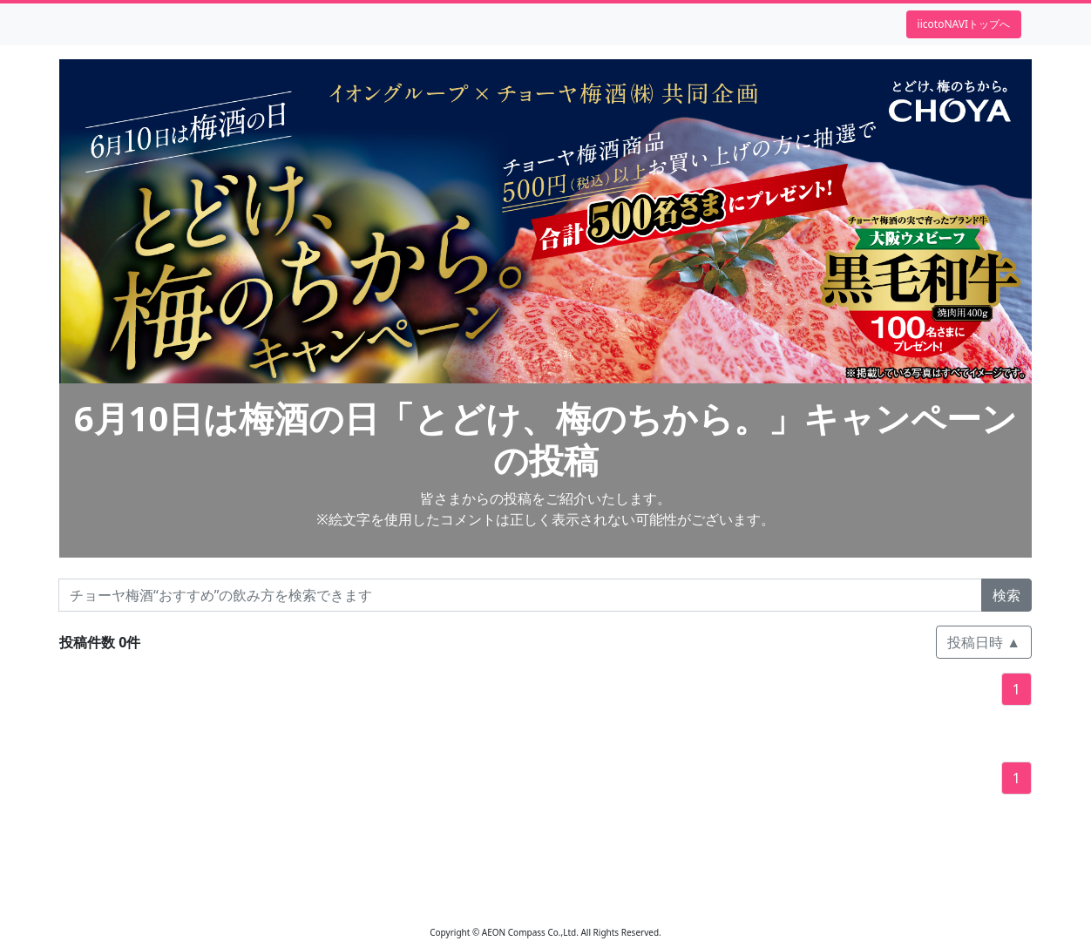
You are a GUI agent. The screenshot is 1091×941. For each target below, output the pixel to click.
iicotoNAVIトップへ (964, 24)
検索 (1006, 595)
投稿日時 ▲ (983, 642)
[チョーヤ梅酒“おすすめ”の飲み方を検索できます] (520, 595)
